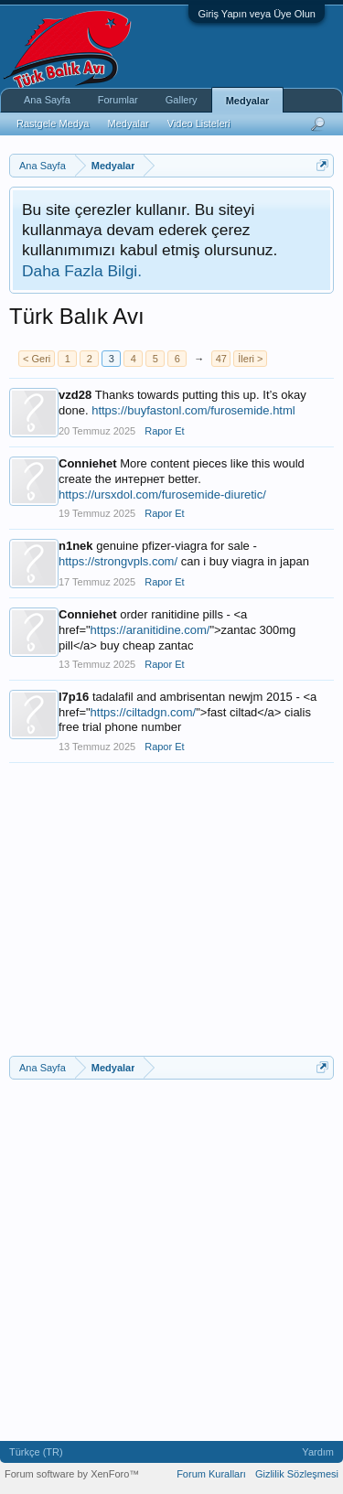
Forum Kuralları (211, 1473)
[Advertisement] (171, 918)
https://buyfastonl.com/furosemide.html (193, 410)
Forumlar (118, 99)
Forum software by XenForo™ (72, 1473)
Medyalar (248, 100)
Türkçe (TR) (36, 1451)
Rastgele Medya (53, 123)
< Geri (36, 358)
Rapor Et (164, 430)
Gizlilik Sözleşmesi (296, 1473)
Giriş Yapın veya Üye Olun (257, 13)
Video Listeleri (198, 123)
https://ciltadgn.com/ (144, 712)
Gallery (182, 99)
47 (221, 358)
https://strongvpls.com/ (118, 561)
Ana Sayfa (47, 99)
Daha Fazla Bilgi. (82, 271)
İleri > (250, 358)
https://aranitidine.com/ (150, 630)
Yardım (318, 1451)
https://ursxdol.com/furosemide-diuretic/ (162, 494)
